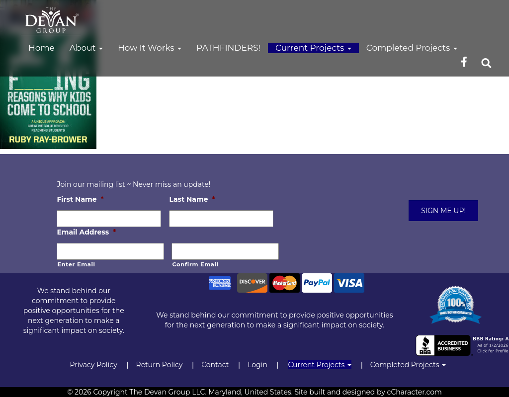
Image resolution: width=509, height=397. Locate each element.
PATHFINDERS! (228, 48)
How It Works (149, 48)
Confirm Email (195, 264)
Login (257, 364)
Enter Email (76, 264)
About (86, 48)
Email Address (86, 232)
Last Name (192, 199)
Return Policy (159, 364)
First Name (80, 199)
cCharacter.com (414, 392)
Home (41, 48)
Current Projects (313, 48)
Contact (215, 364)
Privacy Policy (93, 364)
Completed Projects (411, 48)
